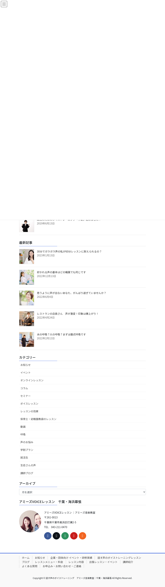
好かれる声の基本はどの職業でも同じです (61, 272)
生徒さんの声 (28, 465)
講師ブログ (26, 473)
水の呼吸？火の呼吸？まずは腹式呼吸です (61, 334)
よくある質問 (29, 566)
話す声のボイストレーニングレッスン (119, 557)
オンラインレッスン (32, 380)
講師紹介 (128, 562)
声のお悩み (26, 442)
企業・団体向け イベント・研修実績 (71, 557)
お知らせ (25, 365)
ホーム (26, 557)
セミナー (25, 396)
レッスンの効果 (29, 411)
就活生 (24, 457)
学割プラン (26, 450)
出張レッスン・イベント (103, 562)
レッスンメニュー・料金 (49, 562)
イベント (25, 372)
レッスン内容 (76, 562)
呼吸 (23, 434)
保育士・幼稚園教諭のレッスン (38, 419)
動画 (23, 426)
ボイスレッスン (29, 403)
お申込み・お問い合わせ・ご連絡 (62, 566)
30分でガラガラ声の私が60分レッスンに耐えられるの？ (69, 251)
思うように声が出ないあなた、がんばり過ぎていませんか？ (71, 293)
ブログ (26, 562)
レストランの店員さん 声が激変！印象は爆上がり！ (68, 313)
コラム (24, 388)
